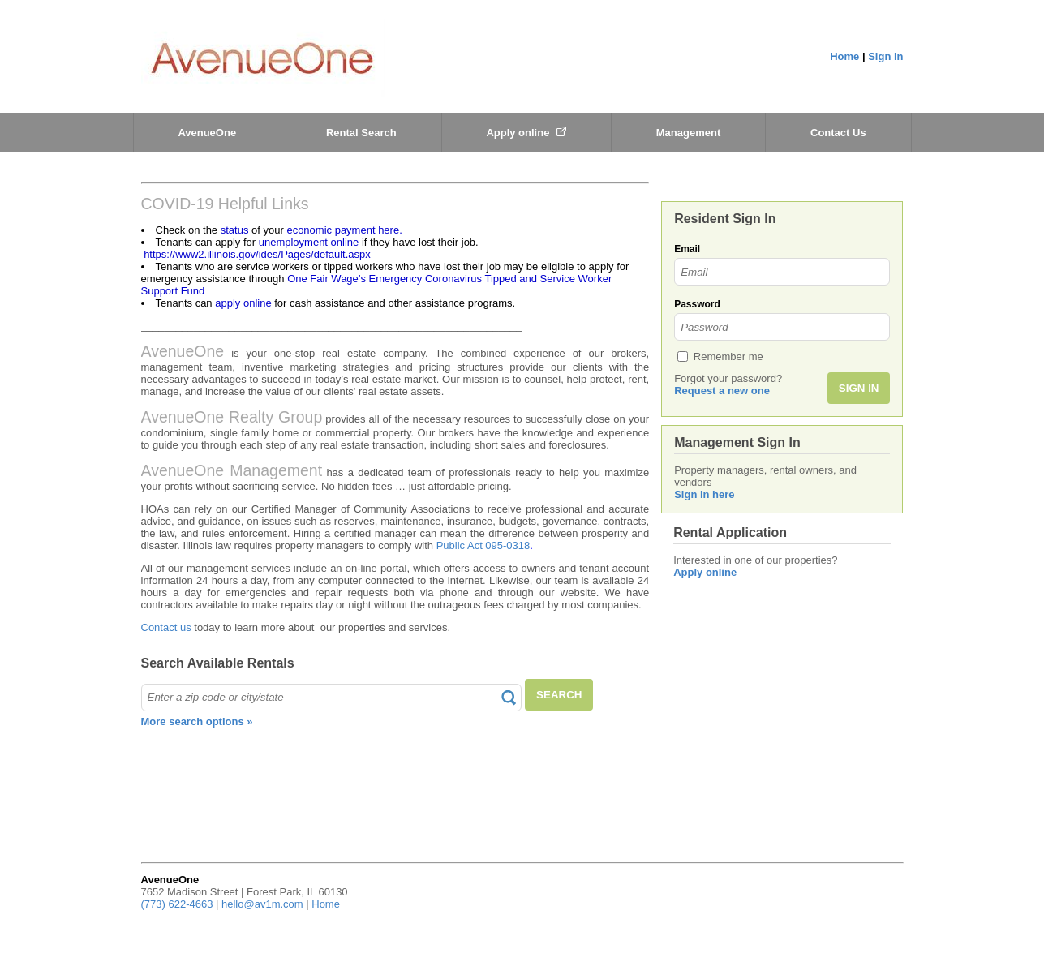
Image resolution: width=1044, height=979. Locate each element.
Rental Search (361, 133)
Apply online (526, 133)
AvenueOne (207, 133)
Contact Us (838, 133)
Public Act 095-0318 (483, 545)
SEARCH (559, 695)
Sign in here (704, 494)
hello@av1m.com (262, 904)
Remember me (728, 356)
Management (688, 133)
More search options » (197, 721)
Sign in (885, 56)
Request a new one (722, 390)
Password (697, 304)
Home (844, 56)
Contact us (166, 627)
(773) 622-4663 (177, 904)
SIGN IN (859, 388)
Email (687, 249)
